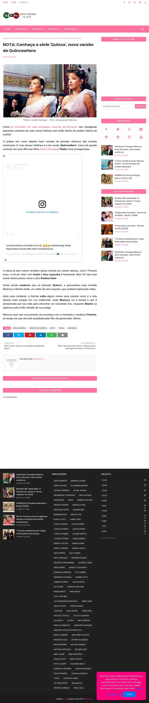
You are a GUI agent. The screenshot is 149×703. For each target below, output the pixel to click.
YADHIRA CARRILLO (62, 688)
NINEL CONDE (59, 654)
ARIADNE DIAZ (78, 509)
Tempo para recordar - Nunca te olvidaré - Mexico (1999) (130, 214)
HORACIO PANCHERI (75, 586)
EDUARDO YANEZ (85, 562)
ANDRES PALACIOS (84, 500)
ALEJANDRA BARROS (79, 485)
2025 (124, 485)
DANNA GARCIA (78, 548)
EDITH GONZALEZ (61, 558)
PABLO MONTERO (75, 654)
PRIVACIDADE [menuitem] (70, 29)
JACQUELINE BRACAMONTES (65, 601)
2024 (124, 490)
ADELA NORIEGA (19, 328)
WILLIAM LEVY (77, 683)
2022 (124, 500)
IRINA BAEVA (75, 591)
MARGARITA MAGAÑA (83, 625)
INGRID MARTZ (60, 591)
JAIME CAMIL (86, 601)
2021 (124, 505)
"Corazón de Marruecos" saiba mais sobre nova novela (129, 240)
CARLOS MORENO (61, 529)
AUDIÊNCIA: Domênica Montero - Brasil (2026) (32, 505)
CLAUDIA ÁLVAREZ (61, 538)
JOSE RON (58, 611)
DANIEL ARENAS (79, 538)
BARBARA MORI (60, 514)
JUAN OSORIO (72, 611)
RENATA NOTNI (76, 659)
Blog (65, 699)
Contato (23, 2)
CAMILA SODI (75, 519)
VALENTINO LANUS (70, 678)
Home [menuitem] (7, 29)
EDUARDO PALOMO (79, 558)
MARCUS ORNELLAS (62, 625)
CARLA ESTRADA (61, 524)
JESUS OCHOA (60, 606)
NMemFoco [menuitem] (38, 29)
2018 (124, 521)
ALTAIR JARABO (79, 490)
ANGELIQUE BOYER (61, 509)
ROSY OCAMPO (60, 664)
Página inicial (9, 38)
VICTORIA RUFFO (61, 683)
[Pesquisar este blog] (118, 106)
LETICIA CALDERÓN (81, 615)
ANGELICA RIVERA (61, 505)
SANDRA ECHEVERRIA (62, 668)
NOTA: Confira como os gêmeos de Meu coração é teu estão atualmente (31, 519)
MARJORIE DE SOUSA (80, 635)
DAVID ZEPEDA (59, 553)
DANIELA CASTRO (61, 543)
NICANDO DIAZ (81, 649)
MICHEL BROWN (60, 644)
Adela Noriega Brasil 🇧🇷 (48, 254)
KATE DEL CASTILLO (61, 615)
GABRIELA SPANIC (61, 582)
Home (5, 2)
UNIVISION (21, 38)
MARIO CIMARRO (61, 635)
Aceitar (129, 694)
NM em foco (38, 359)
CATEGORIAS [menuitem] (20, 29)
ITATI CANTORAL (60, 596)
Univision (72, 126)
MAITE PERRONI (84, 620)
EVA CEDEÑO (80, 572)
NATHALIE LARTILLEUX (62, 649)
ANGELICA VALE (78, 505)
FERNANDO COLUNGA (62, 577)
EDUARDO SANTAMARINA (64, 562)
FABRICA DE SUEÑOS (38, 328)
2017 (124, 526)
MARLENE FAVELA (61, 639)
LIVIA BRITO (58, 620)
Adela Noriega (48, 149)
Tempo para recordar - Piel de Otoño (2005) (129, 227)
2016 (124, 531)
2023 (124, 495)
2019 (124, 516)
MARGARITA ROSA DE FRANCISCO (68, 630)
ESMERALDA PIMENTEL (62, 572)
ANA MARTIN (59, 500)
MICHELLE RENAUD (78, 644)
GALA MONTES (78, 582)
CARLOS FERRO (77, 524)
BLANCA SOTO (60, 519)
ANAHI (70, 500)
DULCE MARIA (74, 553)
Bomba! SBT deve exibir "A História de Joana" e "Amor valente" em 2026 (127, 201)
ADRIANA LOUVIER (78, 481)
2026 (124, 480)
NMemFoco (89, 699)
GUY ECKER (58, 586)
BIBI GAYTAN (76, 514)
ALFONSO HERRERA (61, 490)
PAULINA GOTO (60, 659)
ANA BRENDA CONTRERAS (64, 495)
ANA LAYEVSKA (85, 495)
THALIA (61, 328)
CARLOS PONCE (78, 529)
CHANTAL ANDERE (61, 534)
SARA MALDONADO (83, 668)
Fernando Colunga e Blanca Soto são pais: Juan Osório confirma (128, 149)
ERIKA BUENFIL (59, 567)
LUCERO (70, 620)
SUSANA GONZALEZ (79, 673)
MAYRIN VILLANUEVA (79, 639)
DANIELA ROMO (78, 543)
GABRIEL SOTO (81, 577)
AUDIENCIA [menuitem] (53, 29)
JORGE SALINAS (76, 606)
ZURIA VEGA (78, 688)
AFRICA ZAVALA (60, 485)
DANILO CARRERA (61, 548)
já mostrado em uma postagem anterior (36, 126)
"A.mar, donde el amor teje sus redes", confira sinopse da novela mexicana (129, 164)
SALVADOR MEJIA (77, 664)
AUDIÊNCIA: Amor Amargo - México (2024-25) (128, 177)
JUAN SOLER (87, 611)
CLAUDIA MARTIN (79, 534)
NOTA (52, 328)
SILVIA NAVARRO (61, 673)
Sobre (13, 2)
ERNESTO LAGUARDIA (78, 567)
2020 (124, 510)
